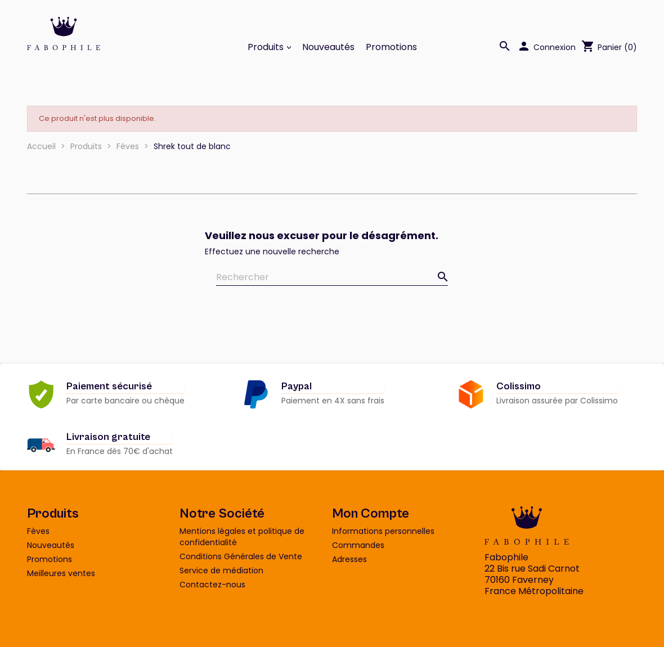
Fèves (38, 531)
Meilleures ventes (61, 573)
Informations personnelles (383, 531)
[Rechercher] (332, 277)
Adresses (349, 559)
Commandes (358, 545)
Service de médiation (221, 570)
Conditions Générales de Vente (241, 556)
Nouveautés (328, 47)
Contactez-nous (212, 584)
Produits (267, 47)
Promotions (391, 47)
